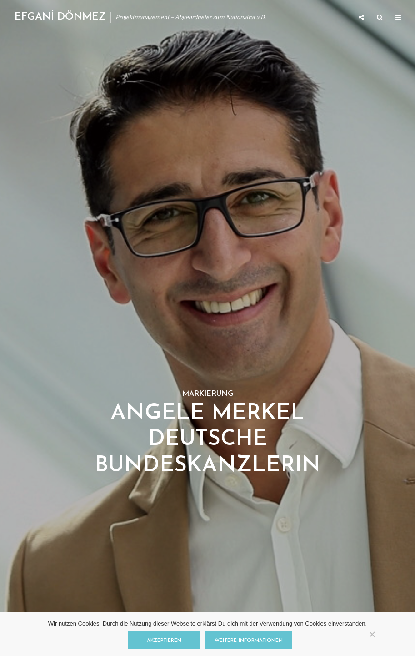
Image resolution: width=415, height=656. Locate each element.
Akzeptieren (164, 640)
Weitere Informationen (249, 640)
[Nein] (371, 634)
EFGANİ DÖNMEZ (60, 17)
